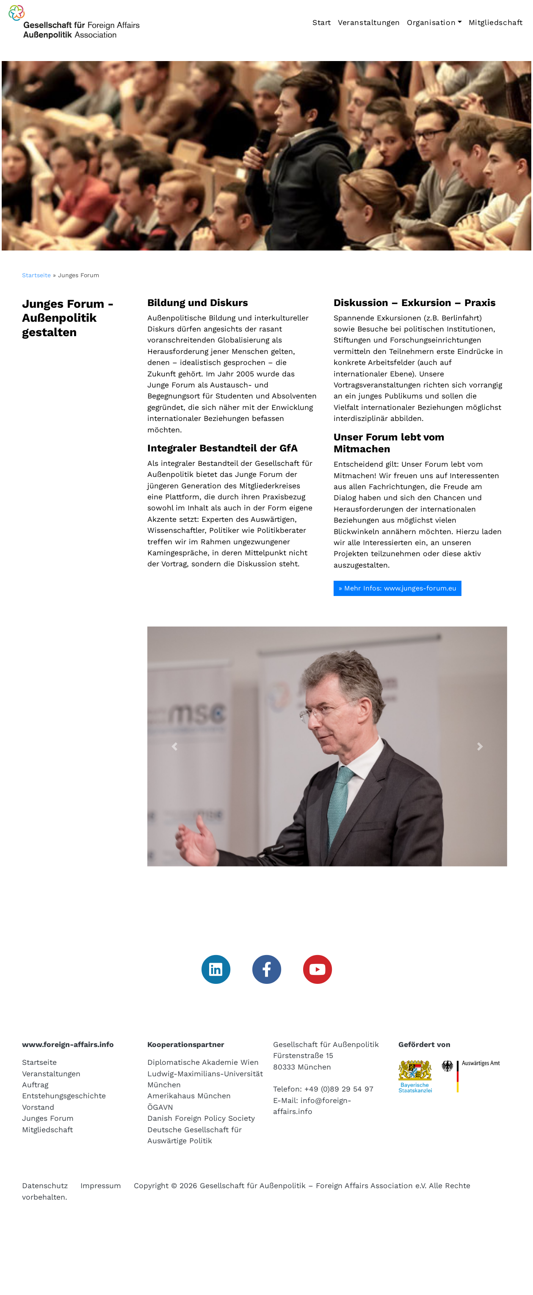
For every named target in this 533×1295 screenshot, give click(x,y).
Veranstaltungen (369, 22)
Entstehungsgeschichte (64, 1096)
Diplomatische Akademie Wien (203, 1062)
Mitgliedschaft (496, 22)
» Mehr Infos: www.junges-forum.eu (397, 588)
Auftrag (35, 1085)
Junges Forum (48, 1118)
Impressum (100, 1185)
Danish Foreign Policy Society (201, 1118)
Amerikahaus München (189, 1096)
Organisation (431, 22)
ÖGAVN (160, 1107)
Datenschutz (45, 1185)
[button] (174, 746)
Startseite (36, 275)
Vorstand (38, 1107)
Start (321, 22)
